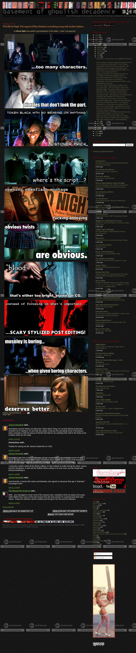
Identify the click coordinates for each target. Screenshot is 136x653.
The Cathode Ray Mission (105, 169)
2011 (97, 43)
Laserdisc (96, 520)
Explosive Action (102, 369)
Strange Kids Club (102, 272)
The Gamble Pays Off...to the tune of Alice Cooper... (112, 98)
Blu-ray (95, 505)
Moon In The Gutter (103, 329)
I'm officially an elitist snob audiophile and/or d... (111, 75)
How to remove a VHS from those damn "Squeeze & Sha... (114, 62)
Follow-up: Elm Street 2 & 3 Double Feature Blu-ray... (112, 74)
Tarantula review (101, 247)
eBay (94, 542)
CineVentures (100, 161)
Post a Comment (8, 507)
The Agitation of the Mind (105, 258)
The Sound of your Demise (105, 386)
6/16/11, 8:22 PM (14, 487)
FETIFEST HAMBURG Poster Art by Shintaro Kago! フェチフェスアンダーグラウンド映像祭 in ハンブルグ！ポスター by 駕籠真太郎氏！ (112, 284)
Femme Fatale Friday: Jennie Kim (106, 171)
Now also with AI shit (102, 364)
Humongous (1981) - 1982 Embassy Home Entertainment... (114, 95)
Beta (94, 502)
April (98, 123)
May (98, 121)
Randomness (97, 525)
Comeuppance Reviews (104, 291)
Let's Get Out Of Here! (104, 245)
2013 (97, 39)
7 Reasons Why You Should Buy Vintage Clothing (112, 240)
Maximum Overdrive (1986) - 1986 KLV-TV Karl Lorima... (113, 108)
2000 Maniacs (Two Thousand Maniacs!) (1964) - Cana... (113, 81)
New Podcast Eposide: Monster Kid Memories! (111, 200)
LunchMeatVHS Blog (103, 377)
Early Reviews (98, 515)
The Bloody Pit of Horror (19, 491)
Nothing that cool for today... (105, 83)
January (100, 129)
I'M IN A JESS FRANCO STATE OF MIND (110, 183)
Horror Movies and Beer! (105, 192)
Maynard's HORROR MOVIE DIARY (108, 298)
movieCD (96, 544)
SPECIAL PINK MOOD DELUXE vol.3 (108, 267)
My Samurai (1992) (102, 293)
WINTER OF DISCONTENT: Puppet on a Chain (111, 260)
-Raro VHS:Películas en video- (106, 431)
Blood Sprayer (98, 503)
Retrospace (100, 238)
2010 (97, 131)
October (100, 49)
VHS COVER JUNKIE (103, 400)
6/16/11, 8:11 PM (14, 439)
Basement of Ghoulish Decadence (108, 413)
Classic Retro (97, 512)
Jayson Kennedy (15, 425)
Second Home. (100, 194)
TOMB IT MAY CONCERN (105, 229)
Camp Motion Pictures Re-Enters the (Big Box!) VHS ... (113, 66)
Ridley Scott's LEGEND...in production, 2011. (110, 114)
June (98, 57)
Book (94, 507)
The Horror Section (102, 176)
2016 (97, 35)
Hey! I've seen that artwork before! (106, 72)
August (99, 53)
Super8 (95, 529)
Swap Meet (97, 530)
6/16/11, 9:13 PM (14, 503)
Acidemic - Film (101, 205)
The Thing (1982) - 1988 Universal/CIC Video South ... (113, 87)
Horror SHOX (100, 280)
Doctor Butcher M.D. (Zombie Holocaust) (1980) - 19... (113, 70)
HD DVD (96, 517)
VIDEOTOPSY (101, 344)
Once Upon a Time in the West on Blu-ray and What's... (113, 117)
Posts (97, 554)
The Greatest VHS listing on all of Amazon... (109, 79)
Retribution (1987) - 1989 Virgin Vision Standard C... (112, 91)
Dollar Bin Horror (102, 311)
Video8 (95, 539)
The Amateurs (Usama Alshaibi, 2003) (108, 253)
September (100, 51)
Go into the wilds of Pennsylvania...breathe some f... (112, 85)
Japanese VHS (98, 519)
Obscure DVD (97, 522)
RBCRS (95, 524)
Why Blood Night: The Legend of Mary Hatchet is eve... (113, 89)
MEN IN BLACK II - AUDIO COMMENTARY (110, 408)
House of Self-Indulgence (105, 252)
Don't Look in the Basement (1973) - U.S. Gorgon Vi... (112, 102)
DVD (12, 414)
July (98, 55)
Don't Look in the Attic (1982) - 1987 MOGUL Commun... (113, 106)
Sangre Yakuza (101, 265)
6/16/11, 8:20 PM (14, 474)
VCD (94, 535)
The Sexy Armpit (102, 214)
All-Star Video (101, 406)
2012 (97, 41)
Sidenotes (96, 527)
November (100, 47)
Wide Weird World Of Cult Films (107, 305)
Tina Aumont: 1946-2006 (103, 331)
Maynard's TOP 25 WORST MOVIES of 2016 (110, 300)
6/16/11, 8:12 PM (14, 450)
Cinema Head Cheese (103, 320)
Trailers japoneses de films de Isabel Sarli (109, 432)
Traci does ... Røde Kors (103, 355)
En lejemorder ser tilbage (105, 353)
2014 (97, 37)
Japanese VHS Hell (102, 422)
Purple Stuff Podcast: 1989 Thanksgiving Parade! (111, 216)
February (100, 127)
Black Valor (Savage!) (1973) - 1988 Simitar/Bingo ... (112, 119)
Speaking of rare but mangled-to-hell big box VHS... (112, 68)
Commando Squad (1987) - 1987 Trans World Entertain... (114, 100)
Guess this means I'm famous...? (106, 110)
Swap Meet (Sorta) (99, 532)
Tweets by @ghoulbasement (103, 151)
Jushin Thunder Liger (102, 388)
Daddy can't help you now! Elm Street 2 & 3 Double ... (112, 116)
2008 (97, 135)
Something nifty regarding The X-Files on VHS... (111, 96)
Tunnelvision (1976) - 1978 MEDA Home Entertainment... (113, 112)
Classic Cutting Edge (100, 510)
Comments (99, 558)
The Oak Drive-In (102, 198)
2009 (97, 133)
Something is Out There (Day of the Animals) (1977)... (112, 104)
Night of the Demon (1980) (104, 307)
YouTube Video (98, 541)
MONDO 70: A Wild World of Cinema (109, 221)
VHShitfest (99, 393)
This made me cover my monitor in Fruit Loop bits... (112, 93)
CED (94, 508)
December (100, 45)
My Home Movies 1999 (103, 395)
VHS (94, 537)
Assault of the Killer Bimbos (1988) (107, 402)
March (99, 125)
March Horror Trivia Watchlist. (105, 178)
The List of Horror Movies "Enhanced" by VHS (108, 534)
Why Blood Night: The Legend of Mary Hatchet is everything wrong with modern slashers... (44, 26)
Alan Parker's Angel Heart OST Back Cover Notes (111, 77)
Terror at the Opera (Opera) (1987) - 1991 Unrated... (112, 64)
